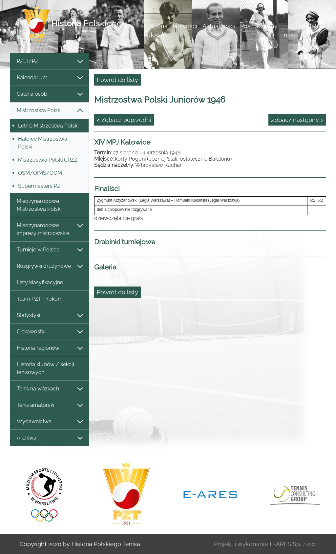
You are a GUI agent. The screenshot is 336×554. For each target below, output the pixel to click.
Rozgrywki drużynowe (49, 266)
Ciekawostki (49, 331)
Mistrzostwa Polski (49, 110)
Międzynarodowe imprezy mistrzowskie (49, 229)
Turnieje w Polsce (49, 250)
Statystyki (49, 315)
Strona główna (157, 30)
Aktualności (218, 26)
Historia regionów (49, 348)
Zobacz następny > (297, 119)
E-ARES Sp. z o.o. (293, 544)
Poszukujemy (259, 26)
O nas (289, 30)
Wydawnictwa (49, 421)
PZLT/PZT (49, 61)
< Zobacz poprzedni (124, 119)
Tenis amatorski (49, 405)
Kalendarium (49, 77)
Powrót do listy (117, 79)
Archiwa (49, 438)
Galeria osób (49, 94)
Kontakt (309, 26)
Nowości (185, 26)
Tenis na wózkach (49, 389)
